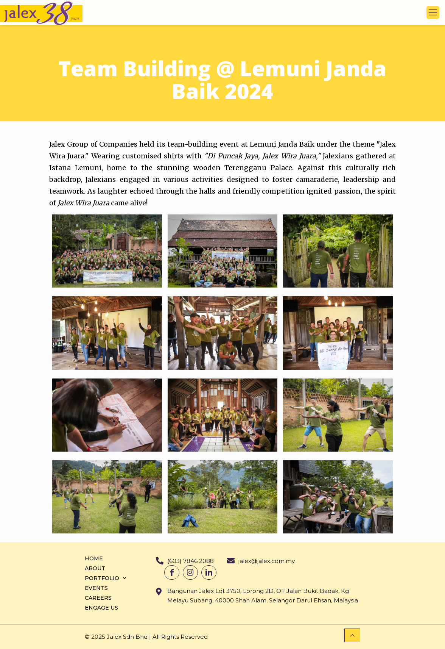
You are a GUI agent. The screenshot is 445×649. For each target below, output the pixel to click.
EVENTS (96, 588)
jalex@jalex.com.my (266, 561)
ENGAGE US (101, 607)
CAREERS (98, 597)
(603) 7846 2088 (190, 561)
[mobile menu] (432, 12)
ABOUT (95, 568)
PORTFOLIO (106, 578)
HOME (94, 558)
